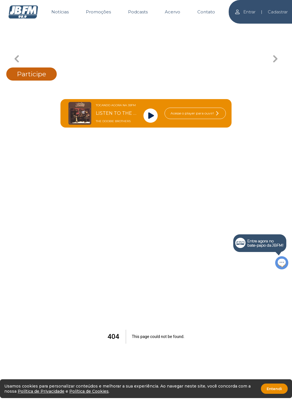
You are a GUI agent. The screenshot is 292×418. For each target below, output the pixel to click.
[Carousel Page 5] (229, 27)
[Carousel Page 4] (187, 27)
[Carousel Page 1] (63, 27)
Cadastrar (278, 12)
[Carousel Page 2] (105, 27)
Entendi (274, 388)
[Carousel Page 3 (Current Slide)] (146, 27)
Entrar (245, 12)
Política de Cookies (89, 391)
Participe (31, 74)
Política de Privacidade (41, 391)
